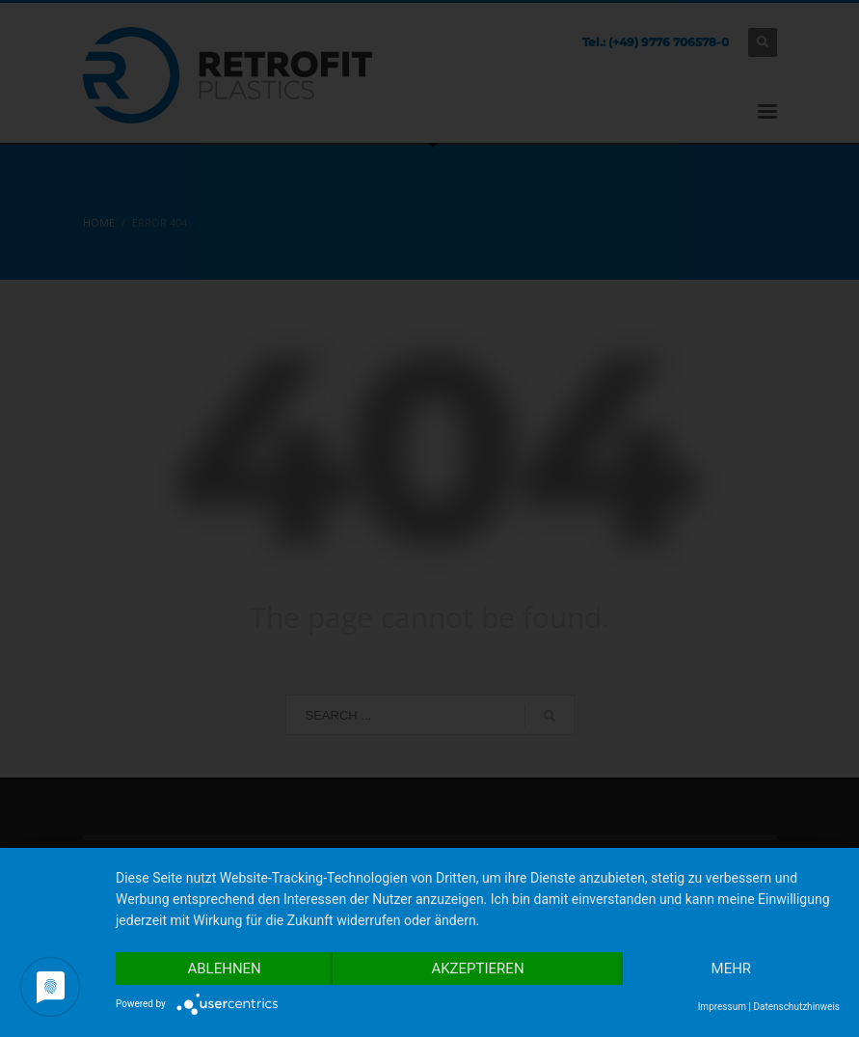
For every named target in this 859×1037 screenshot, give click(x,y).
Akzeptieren (477, 968)
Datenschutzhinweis (796, 1006)
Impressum (722, 1006)
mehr (731, 968)
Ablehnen (223, 968)
